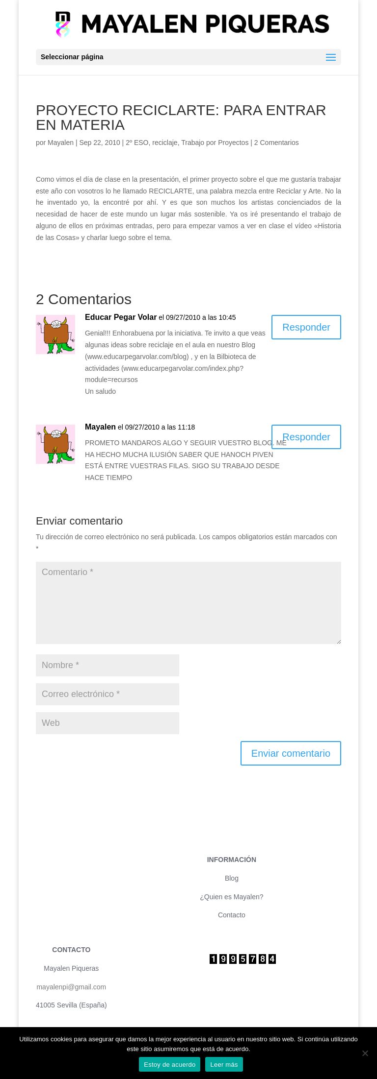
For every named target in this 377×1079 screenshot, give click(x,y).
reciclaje (164, 142)
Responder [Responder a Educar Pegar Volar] (306, 327)
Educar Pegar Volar (121, 317)
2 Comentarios (276, 142)
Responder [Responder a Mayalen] (306, 437)
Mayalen (61, 142)
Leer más (224, 1064)
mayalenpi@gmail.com (71, 987)
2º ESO (137, 142)
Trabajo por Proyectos (214, 142)
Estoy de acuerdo (169, 1064)
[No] (365, 1053)
